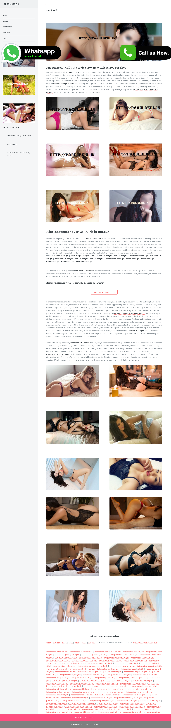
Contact (91, 642)
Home (5, 15)
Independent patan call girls (106, 677)
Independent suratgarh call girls (67, 709)
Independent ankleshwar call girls (108, 695)
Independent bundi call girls (83, 692)
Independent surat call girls (110, 672)
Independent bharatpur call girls (59, 712)
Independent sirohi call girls (65, 672)
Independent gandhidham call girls (74, 697)
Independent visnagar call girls (82, 683)
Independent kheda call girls (108, 669)
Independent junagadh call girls (64, 666)
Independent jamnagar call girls (67, 654)
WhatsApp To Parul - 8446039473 (85, 724)
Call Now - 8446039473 (104, 292)
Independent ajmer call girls (57, 651)
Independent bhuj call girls (70, 674)
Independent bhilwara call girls (58, 692)
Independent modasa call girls (58, 660)
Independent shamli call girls (70, 686)
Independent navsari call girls (90, 657)
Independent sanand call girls (110, 660)
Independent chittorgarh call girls (78, 706)
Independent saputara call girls (100, 663)
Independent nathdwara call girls (73, 663)
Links (71, 642)
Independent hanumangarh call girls (110, 692)
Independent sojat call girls (110, 712)
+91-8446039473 (11, 4)
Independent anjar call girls (101, 697)
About (64, 642)
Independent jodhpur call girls (58, 677)
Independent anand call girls (57, 695)
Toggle (41, 5)
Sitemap (56, 642)
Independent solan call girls (107, 683)
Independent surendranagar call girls (92, 666)
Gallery (77, 642)
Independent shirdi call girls (107, 703)
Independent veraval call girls (59, 669)
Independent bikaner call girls (105, 706)
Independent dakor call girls (57, 683)
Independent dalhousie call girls (75, 700)
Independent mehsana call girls (92, 680)
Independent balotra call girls (84, 689)
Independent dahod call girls (84, 669)
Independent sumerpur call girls (82, 703)
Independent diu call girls (88, 672)
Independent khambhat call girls (116, 657)
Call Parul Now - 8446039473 (86, 717)
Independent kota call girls (82, 677)
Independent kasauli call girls (94, 686)
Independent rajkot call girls (81, 651)
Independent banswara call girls (110, 689)
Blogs (84, 642)
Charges (6, 33)
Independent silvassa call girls (94, 674)
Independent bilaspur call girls (85, 712)
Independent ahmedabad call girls (107, 651)
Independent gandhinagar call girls (95, 654)
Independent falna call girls (56, 703)
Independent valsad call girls (66, 657)
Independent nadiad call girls (82, 695)
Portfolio (7, 27)
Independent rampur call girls (93, 709)
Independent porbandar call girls (65, 680)
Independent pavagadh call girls (84, 660)
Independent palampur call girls (102, 700)
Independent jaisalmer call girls (58, 689)
